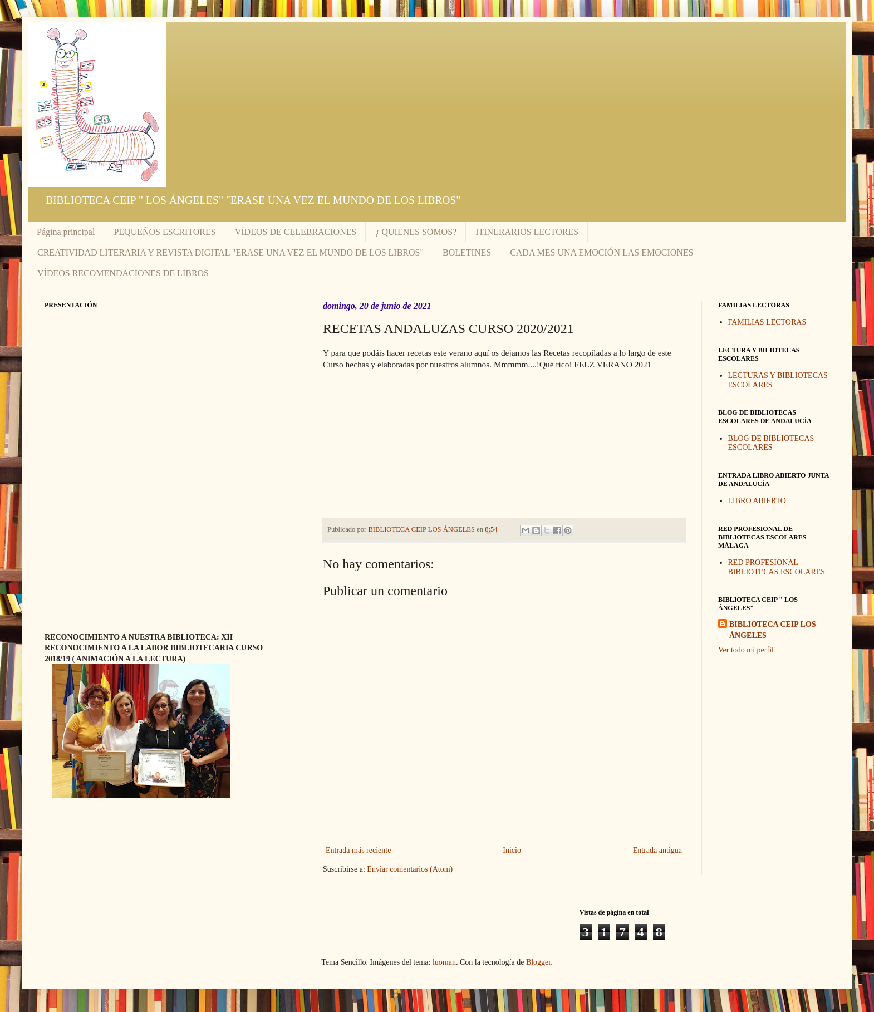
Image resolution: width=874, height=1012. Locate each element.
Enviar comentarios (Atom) (410, 869)
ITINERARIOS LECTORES (526, 232)
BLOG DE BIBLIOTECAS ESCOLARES (771, 443)
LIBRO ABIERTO (757, 501)
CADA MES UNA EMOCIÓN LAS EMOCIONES (601, 252)
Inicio (512, 850)
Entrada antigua (657, 850)
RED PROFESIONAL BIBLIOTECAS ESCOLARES (777, 567)
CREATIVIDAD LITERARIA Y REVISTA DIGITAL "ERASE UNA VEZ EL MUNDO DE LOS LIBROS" (230, 252)
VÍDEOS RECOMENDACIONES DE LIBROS (123, 273)
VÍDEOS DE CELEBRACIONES (296, 232)
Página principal (66, 232)
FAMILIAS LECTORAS (767, 322)
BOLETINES (467, 252)
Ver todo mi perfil (746, 650)
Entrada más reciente (358, 850)
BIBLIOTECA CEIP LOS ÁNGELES (772, 630)
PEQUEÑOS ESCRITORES (164, 232)
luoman (444, 962)
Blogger (538, 962)
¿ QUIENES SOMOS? (415, 232)
